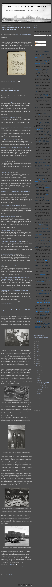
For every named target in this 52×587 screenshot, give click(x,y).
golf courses (43, 147)
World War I (47, 324)
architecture (44, 69)
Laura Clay (41, 185)
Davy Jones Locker (45, 111)
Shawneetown (38, 264)
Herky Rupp (45, 156)
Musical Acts (40, 216)
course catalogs (39, 110)
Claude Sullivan (43, 97)
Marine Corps (42, 203)
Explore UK (36, 333)
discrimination (44, 116)
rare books (43, 244)
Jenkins (46, 172)
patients (44, 231)
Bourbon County (39, 84)
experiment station (47, 128)
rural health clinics (47, 252)
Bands (38, 75)
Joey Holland (44, 174)
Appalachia (38, 69)
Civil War (47, 95)
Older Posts (29, 571)
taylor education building (40, 277)
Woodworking (45, 321)
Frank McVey (40, 138)
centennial (47, 91)
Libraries (38, 191)
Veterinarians (38, 309)
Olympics (39, 228)
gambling (41, 143)
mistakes (37, 212)
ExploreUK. (9, 97)
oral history (45, 228)
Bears (41, 79)
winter (47, 320)
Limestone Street (46, 193)
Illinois (36, 165)
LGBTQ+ (48, 190)
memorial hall (44, 209)
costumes (36, 107)
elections (36, 123)
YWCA (49, 327)
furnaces (37, 143)
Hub (36, 163)
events (36, 128)
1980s (46, 54)
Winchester (43, 320)
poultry (49, 237)
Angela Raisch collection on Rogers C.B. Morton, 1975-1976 (14, 265)
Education (41, 122)
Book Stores (44, 82)
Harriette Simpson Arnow (45, 153)
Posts (36, 42)
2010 (37, 401)
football (43, 137)
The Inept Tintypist (38, 280)
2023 (37, 347)
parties (40, 231)
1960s (43, 54)
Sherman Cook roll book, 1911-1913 (9, 117)
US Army (48, 306)
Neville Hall (43, 222)
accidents (40, 60)
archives (48, 69)
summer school (42, 275)
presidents (43, 240)
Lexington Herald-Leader (44, 188)
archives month (38, 70)
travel (36, 290)
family (48, 131)
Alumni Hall (40, 67)
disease (49, 116)
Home (17, 571)
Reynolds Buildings (38, 250)
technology (41, 278)
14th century (41, 51)
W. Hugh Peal (40, 312)
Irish (35, 169)
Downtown (48, 117)
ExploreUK (7, 303)
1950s (39, 54)
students (42, 274)
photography (38, 234)
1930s (49, 53)
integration (45, 168)
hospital (44, 162)
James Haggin (43, 169)
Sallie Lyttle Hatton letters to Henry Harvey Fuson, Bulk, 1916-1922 (16, 127)
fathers (45, 132)
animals (44, 67)
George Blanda (38, 144)
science (47, 256)
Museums (48, 215)
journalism (48, 177)
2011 (37, 400)
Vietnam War (47, 309)
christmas (40, 94)
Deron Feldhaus (39, 113)
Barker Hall (46, 75)
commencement (47, 98)
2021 (37, 351)
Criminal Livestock (47, 110)
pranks (40, 238)
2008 (37, 405)
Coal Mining (41, 98)
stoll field (47, 271)
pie (43, 234)
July (38, 374)
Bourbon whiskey (46, 84)
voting (36, 312)
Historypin (48, 159)
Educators (47, 122)
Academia (45, 59)
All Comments (38, 44)
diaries (38, 115)
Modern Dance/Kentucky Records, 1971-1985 (11, 241)
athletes (47, 70)
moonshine (47, 212)
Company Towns (40, 101)
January (38, 393)
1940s (36, 54)
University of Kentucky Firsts (40, 303)
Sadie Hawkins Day (43, 253)
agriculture (43, 63)
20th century (42, 57)
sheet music (44, 264)
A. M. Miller (48, 57)
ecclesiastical (45, 120)
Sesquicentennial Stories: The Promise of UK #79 (15, 310)
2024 (37, 345)
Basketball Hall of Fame (39, 78)
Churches (45, 94)
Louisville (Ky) (43, 197)
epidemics (43, 125)
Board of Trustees (38, 82)
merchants (37, 210)
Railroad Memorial (46, 243)
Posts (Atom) (9, 574)
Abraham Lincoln (38, 59)
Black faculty (47, 81)
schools (43, 256)
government (48, 147)
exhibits (41, 128)
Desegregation (46, 113)
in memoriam (46, 165)
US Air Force (43, 306)
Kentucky (42, 180)
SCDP (40, 256)
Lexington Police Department (40, 190)
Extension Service (47, 129)
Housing (48, 162)
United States (38, 299)
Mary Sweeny (47, 203)
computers (46, 101)
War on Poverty (42, 314)
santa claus (40, 255)
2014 (37, 365)
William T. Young (43, 318)
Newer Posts (3, 571)
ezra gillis (37, 131)
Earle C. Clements (47, 119)
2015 (37, 363)
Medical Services (41, 207)
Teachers (47, 277)
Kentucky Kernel (43, 181)
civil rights (42, 95)
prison (48, 240)
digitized (39, 116)
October (38, 370)
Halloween (37, 152)
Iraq (49, 168)
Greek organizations (46, 149)
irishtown (38, 169)
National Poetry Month (43, 221)
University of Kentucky (43, 302)
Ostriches (48, 230)
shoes (48, 264)
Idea (48, 163)
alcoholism (38, 66)
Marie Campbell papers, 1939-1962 (9, 139)
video (43, 309)
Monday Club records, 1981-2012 (8, 254)
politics (36, 235)
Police (49, 234)
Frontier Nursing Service (42, 140)
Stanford (37, 271)
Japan (40, 171)
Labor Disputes (42, 184)
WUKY (43, 326)
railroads (38, 244)
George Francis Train (45, 144)
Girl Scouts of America (42, 146)
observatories (37, 227)
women (39, 321)
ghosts (37, 146)
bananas (48, 73)
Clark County (37, 97)
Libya (41, 193)
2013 (37, 396)
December (39, 366)
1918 (37, 51)
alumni (36, 67)
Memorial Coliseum (38, 209)
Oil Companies (45, 227)
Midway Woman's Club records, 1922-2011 (10, 205)
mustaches (45, 216)
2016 (37, 361)
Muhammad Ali (40, 215)
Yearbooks (37, 327)
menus (49, 209)
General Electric (46, 143)
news (12, 303)
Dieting (36, 116)
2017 (37, 359)
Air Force (48, 63)
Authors (47, 72)
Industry (48, 166)
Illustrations (40, 165)
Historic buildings (38, 159)
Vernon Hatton (42, 308)
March (38, 380)
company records (46, 100)
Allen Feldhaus (46, 66)
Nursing (46, 225)
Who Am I (37, 317)
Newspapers (46, 224)
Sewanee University (40, 262)
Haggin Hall (48, 150)
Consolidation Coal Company (45, 104)
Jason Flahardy (45, 171)
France (47, 137)
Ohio (41, 227)
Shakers (46, 262)
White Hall (48, 315)
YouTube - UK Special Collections (41, 337)
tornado (46, 287)
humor (39, 163)
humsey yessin (44, 163)
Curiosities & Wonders (26, 6)
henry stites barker (38, 156)
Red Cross (42, 246)
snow (43, 265)
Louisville (37, 197)
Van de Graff (37, 308)
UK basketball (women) (42, 293)
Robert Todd (45, 250)
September (39, 372)
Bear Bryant (37, 79)
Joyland (43, 178)
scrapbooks (38, 258)
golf (39, 147)
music (36, 216)
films (45, 134)
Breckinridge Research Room (44, 85)
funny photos (46, 141)
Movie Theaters (38, 213)
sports (39, 269)
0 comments (14, 81)
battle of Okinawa (47, 78)
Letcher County (41, 187)
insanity (41, 168)
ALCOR (42, 66)
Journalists (39, 178)
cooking (37, 106)
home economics (43, 160)
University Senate (43, 305)
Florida (46, 135)
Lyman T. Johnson (46, 199)
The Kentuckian (45, 280)
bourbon (48, 82)
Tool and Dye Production (39, 287)
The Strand (47, 281)
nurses (43, 225)
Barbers (41, 75)
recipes (47, 244)
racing (38, 243)
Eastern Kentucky (39, 120)
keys (44, 182)
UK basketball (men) (45, 291)
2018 (37, 357)
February (39, 391)
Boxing (37, 85)
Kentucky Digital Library (39, 335)
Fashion (41, 132)
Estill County (45, 126)
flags (41, 135)
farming (37, 132)
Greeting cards (37, 150)
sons (49, 265)
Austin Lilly (43, 72)
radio (41, 243)
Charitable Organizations (39, 92)
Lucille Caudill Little (39, 199)
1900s (43, 53)
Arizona (43, 70)
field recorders (41, 134)
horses (40, 162)
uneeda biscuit (38, 297)
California (40, 88)
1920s (46, 53)
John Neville (48, 175)
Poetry (46, 234)
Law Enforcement (47, 185)
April (38, 378)
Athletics (38, 72)
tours (49, 287)
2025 (37, 343)
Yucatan (45, 327)
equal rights (40, 126)
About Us (36, 29)
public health (47, 241)
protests (41, 241)
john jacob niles (42, 175)
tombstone (48, 286)
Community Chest (39, 100)
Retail (42, 249)
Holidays (38, 160)
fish (38, 135)
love (48, 197)
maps (36, 200)
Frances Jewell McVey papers (7, 102)
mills (49, 210)
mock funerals (42, 212)
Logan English (42, 194)
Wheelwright (43, 315)
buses (37, 88)
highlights (47, 157)
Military (41, 210)
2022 (37, 349)
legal (37, 187)
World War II (38, 326)
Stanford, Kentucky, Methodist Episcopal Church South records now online (15, 28)
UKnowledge (47, 296)
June (38, 376)
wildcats (41, 317)
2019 (37, 355)
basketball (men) (46, 76)
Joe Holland (39, 174)
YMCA (42, 327)
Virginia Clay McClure (42, 311)
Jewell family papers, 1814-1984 (8, 216)
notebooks (39, 225)
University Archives (44, 300)
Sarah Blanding (45, 255)
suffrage (37, 275)
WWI (46, 326)
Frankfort (45, 138)
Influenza (37, 168)
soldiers (46, 265)
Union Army (48, 297)
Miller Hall (45, 210)
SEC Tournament (46, 259)
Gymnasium (43, 150)
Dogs (39, 117)
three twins (48, 284)
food (39, 137)
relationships (47, 246)
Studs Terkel (48, 274)
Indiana (44, 166)
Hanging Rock (38, 153)
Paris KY (36, 231)
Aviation (44, 73)
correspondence (46, 106)
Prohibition (37, 241)
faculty (41, 131)
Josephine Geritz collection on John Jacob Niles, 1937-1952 (14, 290)
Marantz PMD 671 (42, 200)
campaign (44, 88)
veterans (48, 308)
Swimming (48, 275)
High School (41, 157)
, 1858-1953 (17, 102)
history (45, 159)
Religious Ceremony (42, 247)
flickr (43, 135)
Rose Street (41, 252)
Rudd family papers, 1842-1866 (8, 230)
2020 (37, 353)
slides (40, 265)
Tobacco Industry (42, 286)
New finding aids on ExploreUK (10, 90)
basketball (39, 76)
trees (39, 290)
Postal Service (38, 237)
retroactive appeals (47, 249)
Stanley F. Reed (42, 271)
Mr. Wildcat (43, 213)
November (39, 368)
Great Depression (38, 149)
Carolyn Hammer (41, 91)
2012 (37, 398)
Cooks (41, 106)
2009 (37, 403)
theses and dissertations (43, 283)
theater (36, 283)
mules (45, 215)
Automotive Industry (38, 73)
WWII (49, 326)
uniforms (43, 297)
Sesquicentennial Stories (42, 261)
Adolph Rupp (46, 60)
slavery (36, 265)
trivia (42, 290)
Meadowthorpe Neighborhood (40, 206)
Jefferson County (41, 172)
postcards (44, 237)
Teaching (37, 278)
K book (47, 178)
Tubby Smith (46, 290)
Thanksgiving (47, 278)
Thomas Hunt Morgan (42, 284)
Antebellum (48, 67)
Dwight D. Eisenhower (39, 119)
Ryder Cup (36, 253)
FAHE (45, 131)
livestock (37, 194)
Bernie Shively (45, 79)
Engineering (44, 123)
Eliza (40, 123)
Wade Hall (46, 312)
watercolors (37, 315)
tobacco (37, 286)
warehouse (48, 314)
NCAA (39, 222)
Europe (49, 126)
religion (36, 247)
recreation (37, 246)
